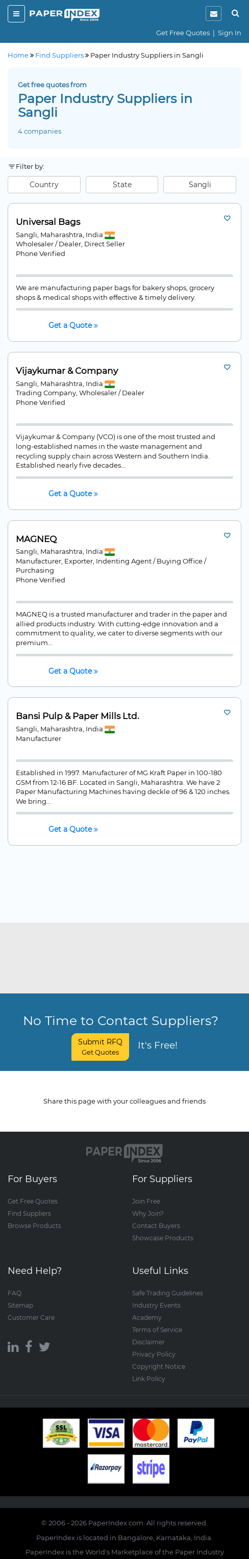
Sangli (200, 184)
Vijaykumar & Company (67, 371)
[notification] (213, 13)
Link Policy (148, 1379)
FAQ (14, 1293)
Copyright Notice (158, 1366)
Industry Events (156, 1305)
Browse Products (34, 1226)
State (122, 184)
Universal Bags (48, 222)
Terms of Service (157, 1330)
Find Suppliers (29, 1213)
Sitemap (20, 1305)
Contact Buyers (156, 1226)
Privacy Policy (154, 1354)
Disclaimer (148, 1342)
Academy (147, 1317)
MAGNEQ (36, 539)
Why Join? (148, 1213)
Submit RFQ (100, 1046)
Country (44, 184)
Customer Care (31, 1317)
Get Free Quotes (183, 33)
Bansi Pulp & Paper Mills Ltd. (77, 716)
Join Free (146, 1201)
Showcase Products (162, 1238)
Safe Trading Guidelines (167, 1293)
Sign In (229, 33)
